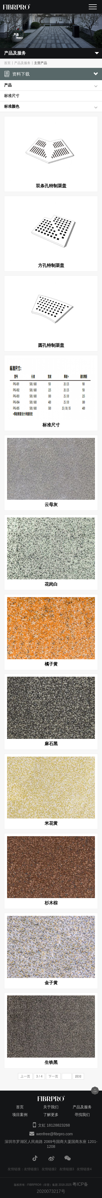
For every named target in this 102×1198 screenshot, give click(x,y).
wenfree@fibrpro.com (54, 1134)
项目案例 (19, 1114)
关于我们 (50, 1107)
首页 (7, 63)
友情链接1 (31, 1169)
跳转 (78, 1076)
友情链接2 (49, 1169)
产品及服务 (22, 63)
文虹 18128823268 (54, 1125)
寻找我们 (82, 1114)
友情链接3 (66, 1169)
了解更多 (50, 1114)
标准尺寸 (11, 96)
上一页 (25, 1076)
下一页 (53, 1076)
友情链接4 (84, 1169)
